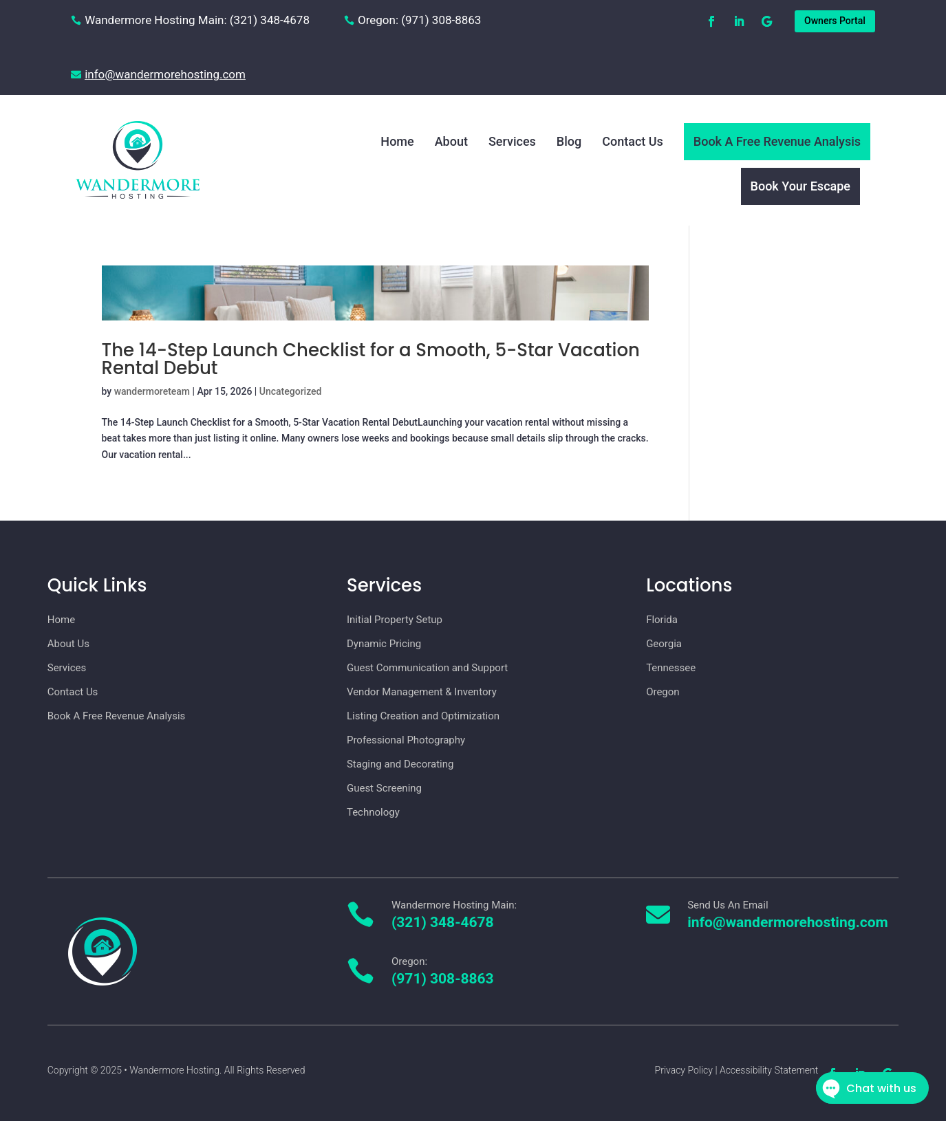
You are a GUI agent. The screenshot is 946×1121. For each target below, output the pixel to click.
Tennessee (671, 668)
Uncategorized (290, 391)
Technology (373, 812)
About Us (68, 644)
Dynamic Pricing (384, 644)
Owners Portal (835, 20)
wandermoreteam (152, 391)
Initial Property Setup (394, 619)
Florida (662, 619)
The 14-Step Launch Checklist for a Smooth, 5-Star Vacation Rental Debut (371, 359)
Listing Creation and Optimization (423, 716)
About (451, 141)
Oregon (662, 692)
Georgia (664, 644)
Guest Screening (384, 788)
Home (396, 141)
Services (512, 141)
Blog (569, 141)
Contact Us (632, 141)
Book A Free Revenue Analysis (777, 141)
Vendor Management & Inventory (422, 692)
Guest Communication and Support (427, 668)
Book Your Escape (800, 186)
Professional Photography (406, 740)
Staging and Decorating (400, 764)
